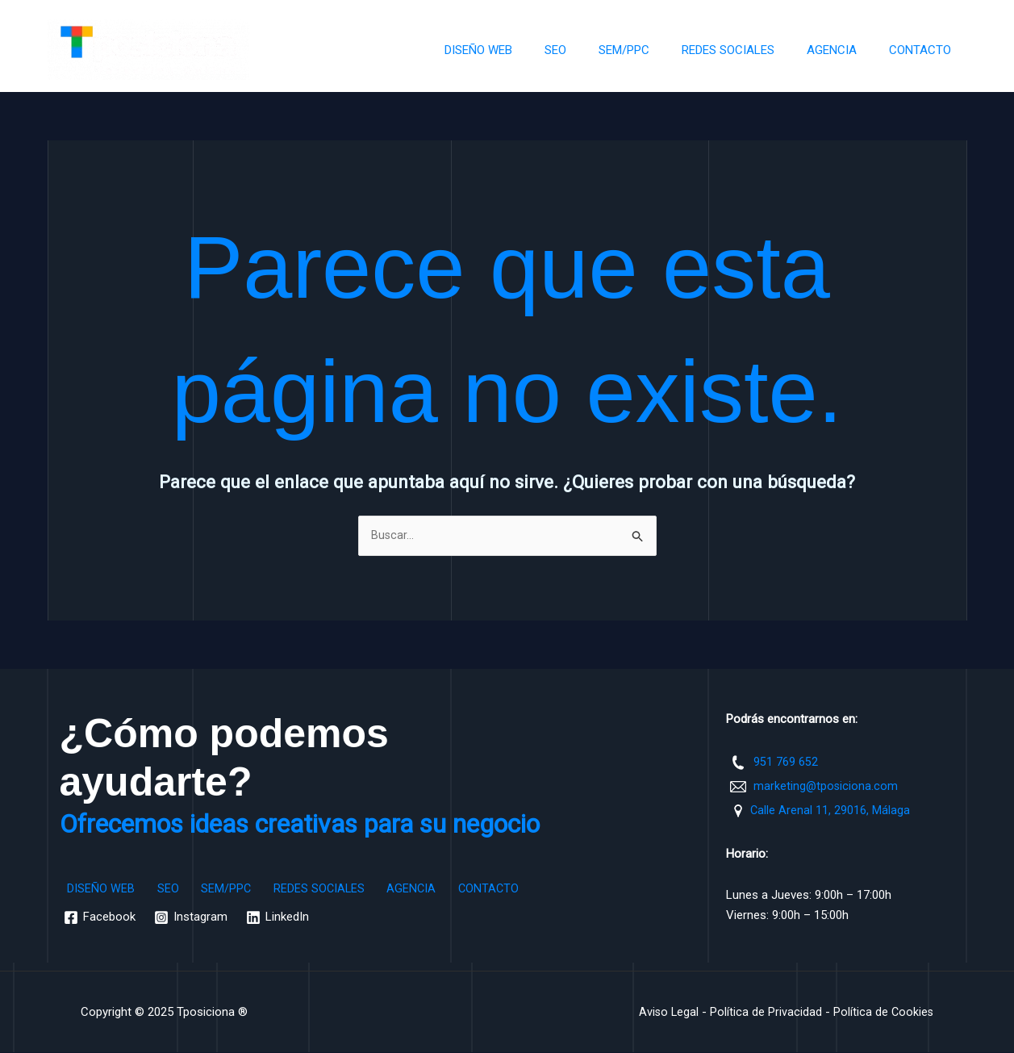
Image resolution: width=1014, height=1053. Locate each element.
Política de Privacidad (764, 1012)
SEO (592, 50)
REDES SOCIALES (748, 50)
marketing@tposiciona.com (826, 786)
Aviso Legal (666, 1012)
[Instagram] (192, 919)
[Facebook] (100, 919)
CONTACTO (924, 50)
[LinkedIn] (280, 919)
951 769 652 (785, 762)
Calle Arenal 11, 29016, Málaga (830, 811)
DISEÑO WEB (523, 50)
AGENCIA (844, 50)
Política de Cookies (882, 1012)
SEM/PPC (652, 50)
